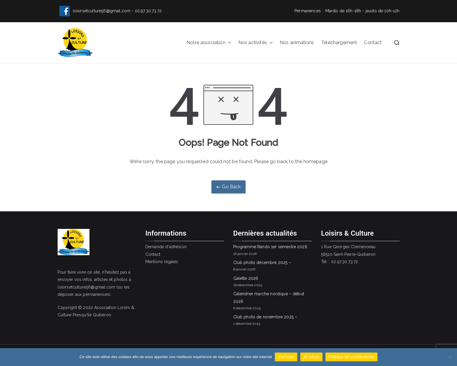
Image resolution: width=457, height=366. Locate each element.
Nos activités (255, 43)
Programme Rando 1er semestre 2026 (270, 246)
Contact (373, 42)
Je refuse (311, 357)
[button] (228, 43)
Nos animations (297, 42)
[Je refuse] (450, 357)
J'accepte (286, 357)
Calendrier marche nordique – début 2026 (268, 297)
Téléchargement (339, 42)
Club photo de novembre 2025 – (265, 317)
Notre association (209, 43)
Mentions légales (161, 261)
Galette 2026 (245, 278)
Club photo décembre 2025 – (262, 262)
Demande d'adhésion (166, 246)
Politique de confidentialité (351, 357)
